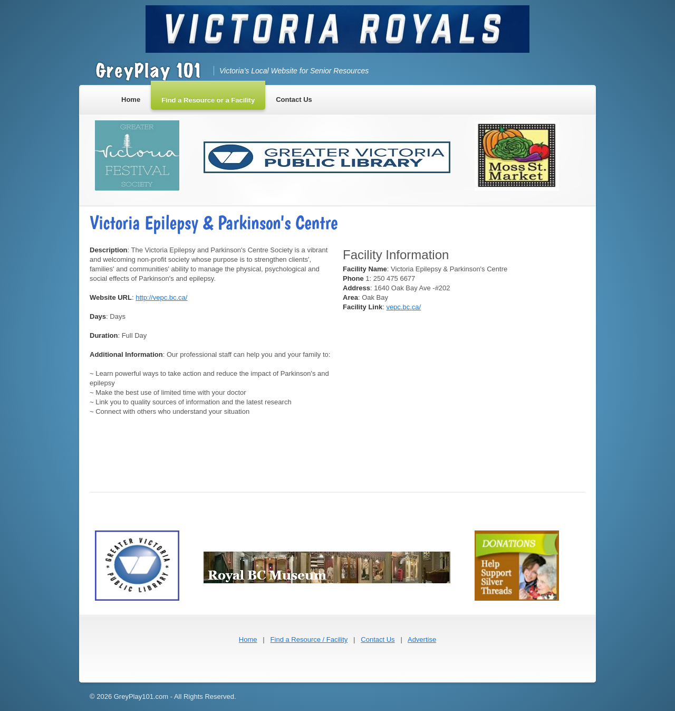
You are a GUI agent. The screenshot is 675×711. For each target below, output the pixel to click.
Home (248, 639)
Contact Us (377, 639)
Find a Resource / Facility (309, 639)
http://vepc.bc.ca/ (161, 297)
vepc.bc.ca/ (403, 307)
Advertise (422, 639)
